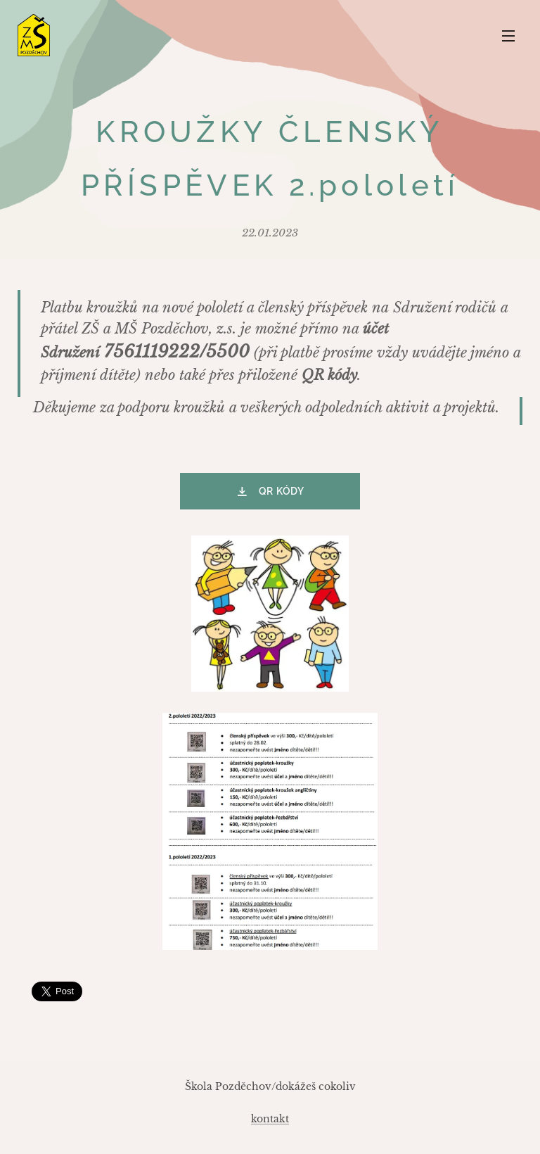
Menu (508, 36)
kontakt (270, 1118)
